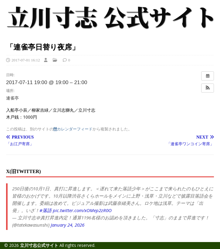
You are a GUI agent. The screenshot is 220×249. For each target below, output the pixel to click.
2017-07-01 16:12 (26, 60)
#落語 (45, 210)
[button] (207, 88)
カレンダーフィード (73, 129)
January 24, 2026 (67, 225)
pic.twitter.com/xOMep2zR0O (82, 210)
